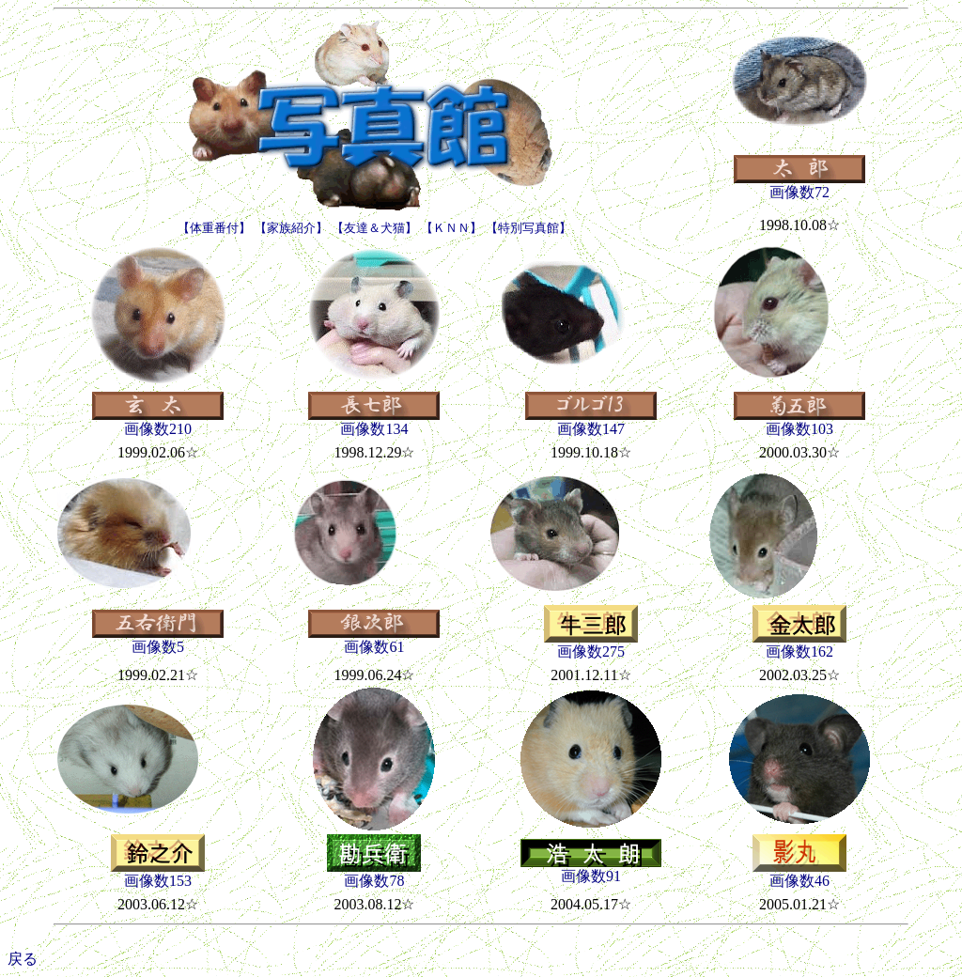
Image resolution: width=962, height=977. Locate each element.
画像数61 (374, 640)
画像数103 (799, 422)
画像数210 (158, 422)
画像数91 (590, 869)
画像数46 (799, 874)
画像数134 (374, 422)
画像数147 (591, 422)
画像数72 (799, 185)
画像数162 (799, 644)
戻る (23, 959)
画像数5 (158, 640)
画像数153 (158, 874)
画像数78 (374, 874)
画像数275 (591, 644)
